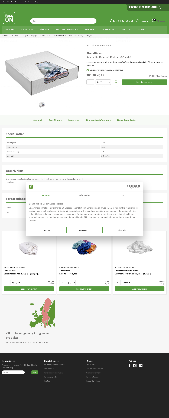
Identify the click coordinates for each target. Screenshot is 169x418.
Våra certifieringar (93, 372)
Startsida (5, 35)
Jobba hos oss (107, 29)
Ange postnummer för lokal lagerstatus (104, 69)
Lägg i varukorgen (144, 81)
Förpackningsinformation (98, 119)
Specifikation (55, 119)
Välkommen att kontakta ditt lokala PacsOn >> (27, 341)
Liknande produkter (126, 119)
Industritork (46, 35)
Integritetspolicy (92, 376)
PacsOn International (30, 2)
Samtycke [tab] (45, 195)
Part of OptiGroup (93, 380)
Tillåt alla (122, 230)
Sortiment (10, 29)
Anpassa (84, 230)
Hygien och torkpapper (30, 35)
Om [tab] (123, 195)
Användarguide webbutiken (55, 364)
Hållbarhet (45, 29)
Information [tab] (84, 195)
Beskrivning (74, 119)
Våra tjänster (27, 29)
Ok (34, 371)
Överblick (37, 119)
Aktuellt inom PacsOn (94, 368)
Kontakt (141, 29)
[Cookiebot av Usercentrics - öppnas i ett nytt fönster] (128, 187)
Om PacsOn (126, 29)
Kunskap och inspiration (67, 29)
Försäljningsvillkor (51, 376)
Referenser (90, 29)
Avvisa (47, 230)
